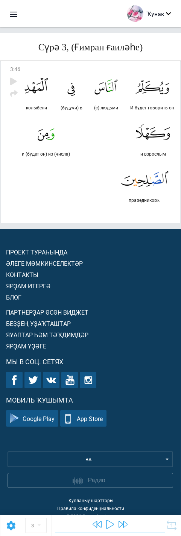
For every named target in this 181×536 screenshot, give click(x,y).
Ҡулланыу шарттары (90, 500)
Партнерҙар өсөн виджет (47, 312)
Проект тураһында (36, 252)
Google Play (32, 418)
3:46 (15, 69)
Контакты (22, 275)
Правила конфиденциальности (90, 508)
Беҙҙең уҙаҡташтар (38, 323)
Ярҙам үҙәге (26, 346)
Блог (13, 297)
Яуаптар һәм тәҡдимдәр (47, 335)
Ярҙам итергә (28, 286)
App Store (83, 418)
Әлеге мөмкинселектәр (44, 263)
